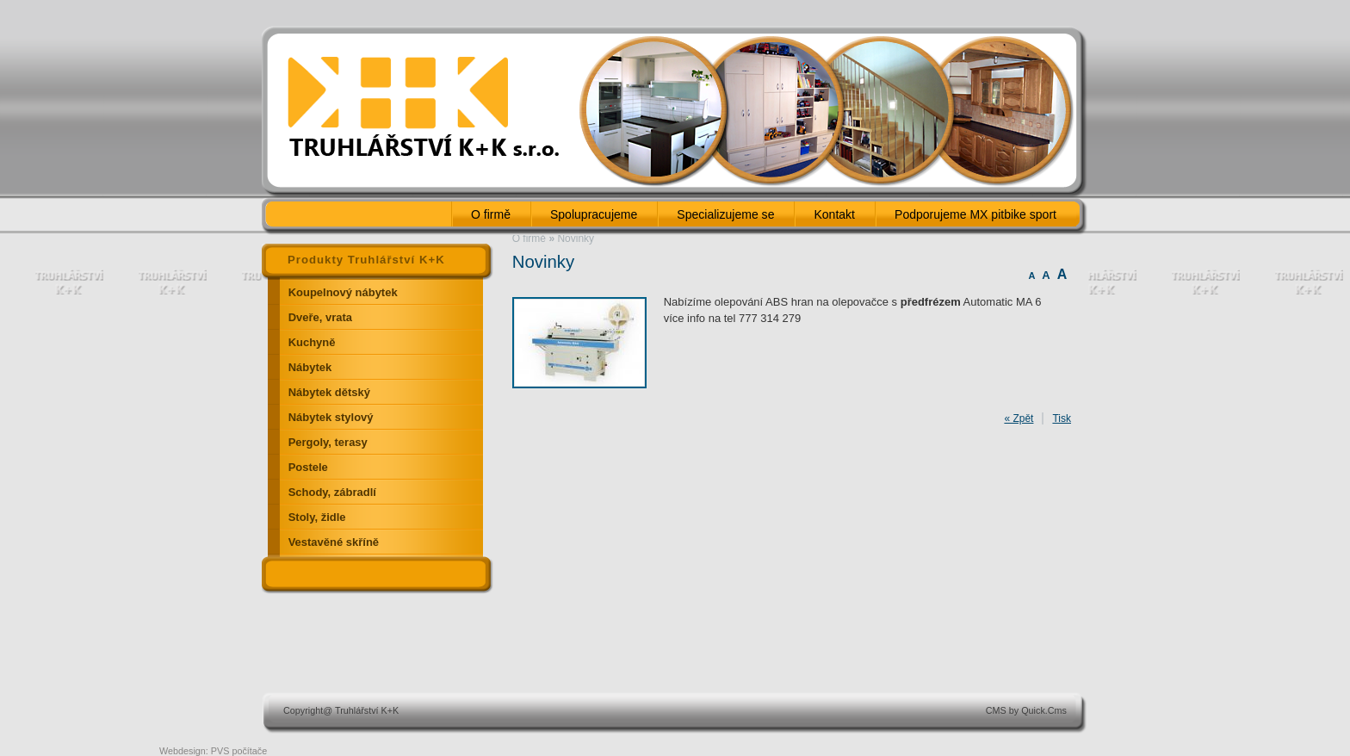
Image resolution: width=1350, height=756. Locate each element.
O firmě (491, 214)
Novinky (575, 238)
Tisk (1061, 418)
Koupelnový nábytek (343, 292)
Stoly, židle (317, 517)
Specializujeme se (725, 214)
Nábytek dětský (329, 392)
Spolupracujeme (593, 214)
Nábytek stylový (331, 417)
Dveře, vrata (320, 317)
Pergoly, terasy (328, 442)
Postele (308, 467)
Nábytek (310, 367)
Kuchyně (312, 342)
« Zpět (1018, 418)
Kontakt (834, 214)
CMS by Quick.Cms (1026, 710)
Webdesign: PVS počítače (213, 751)
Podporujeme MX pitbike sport (975, 214)
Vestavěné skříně (333, 542)
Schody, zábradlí (332, 492)
